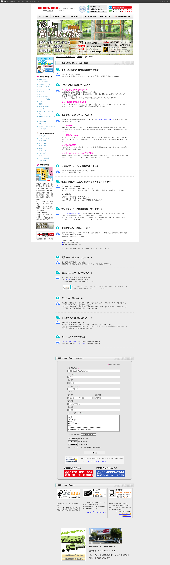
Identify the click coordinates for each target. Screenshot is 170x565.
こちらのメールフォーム (69, 341)
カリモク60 (42, 94)
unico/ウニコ (42, 79)
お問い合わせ (164, 1)
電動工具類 (29, 1)
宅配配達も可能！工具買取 (45, 238)
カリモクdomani (43, 96)
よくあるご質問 (80, 343)
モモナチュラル (43, 124)
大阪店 (6, 1)
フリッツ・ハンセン (44, 89)
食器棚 (40, 148)
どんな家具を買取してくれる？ (105, 119)
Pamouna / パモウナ (44, 99)
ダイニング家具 (43, 146)
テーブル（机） (43, 151)
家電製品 (36, 1)
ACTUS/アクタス (44, 81)
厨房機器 (12, 1)
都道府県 (98, 395)
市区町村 (67, 401)
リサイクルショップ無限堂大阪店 (65, 57)
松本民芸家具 (42, 121)
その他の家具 (42, 160)
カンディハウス (43, 101)
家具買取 (79, 57)
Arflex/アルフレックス (45, 86)
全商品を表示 (42, 136)
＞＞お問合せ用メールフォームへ (95, 515)
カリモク (41, 91)
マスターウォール (44, 106)
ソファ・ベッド (43, 155)
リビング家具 (42, 143)
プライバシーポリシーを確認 (97, 464)
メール (68, 279)
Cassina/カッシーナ (44, 84)
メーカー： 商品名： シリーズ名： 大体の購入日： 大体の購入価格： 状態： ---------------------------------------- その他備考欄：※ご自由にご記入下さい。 (93, 425)
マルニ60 (41, 109)
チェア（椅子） (43, 153)
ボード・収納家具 (44, 158)
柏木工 (40, 104)
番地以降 (67, 407)
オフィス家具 (20, 1)
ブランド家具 (42, 141)
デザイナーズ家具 (44, 138)
